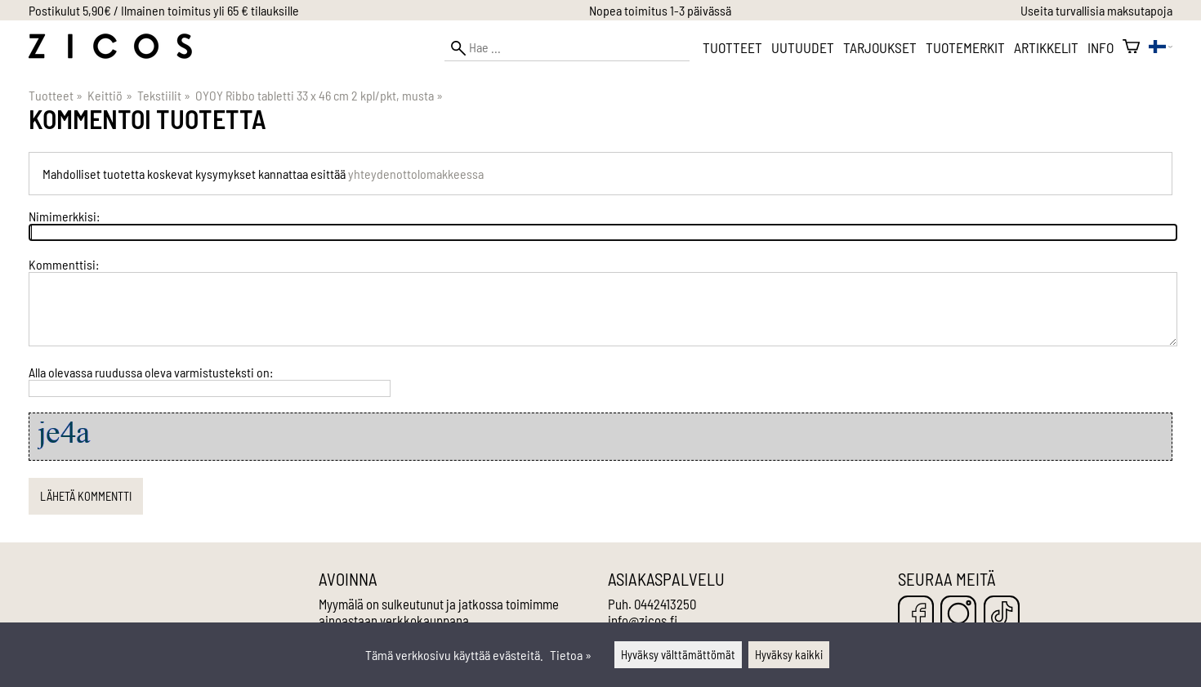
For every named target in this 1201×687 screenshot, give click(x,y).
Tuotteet (732, 47)
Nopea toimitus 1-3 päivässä (660, 10)
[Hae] (567, 47)
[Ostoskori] (1131, 47)
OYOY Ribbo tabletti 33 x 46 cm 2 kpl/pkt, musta (319, 95)
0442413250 (665, 604)
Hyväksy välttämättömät (678, 655)
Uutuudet (802, 47)
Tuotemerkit (965, 47)
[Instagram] (958, 615)
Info (1100, 47)
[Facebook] (916, 615)
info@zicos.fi (642, 620)
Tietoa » (571, 654)
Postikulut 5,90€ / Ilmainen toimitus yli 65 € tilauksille (164, 10)
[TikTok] (1002, 615)
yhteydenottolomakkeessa (416, 173)
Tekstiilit (163, 95)
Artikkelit (1046, 47)
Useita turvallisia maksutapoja (1096, 10)
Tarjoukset (880, 47)
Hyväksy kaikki (789, 655)
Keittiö (109, 95)
